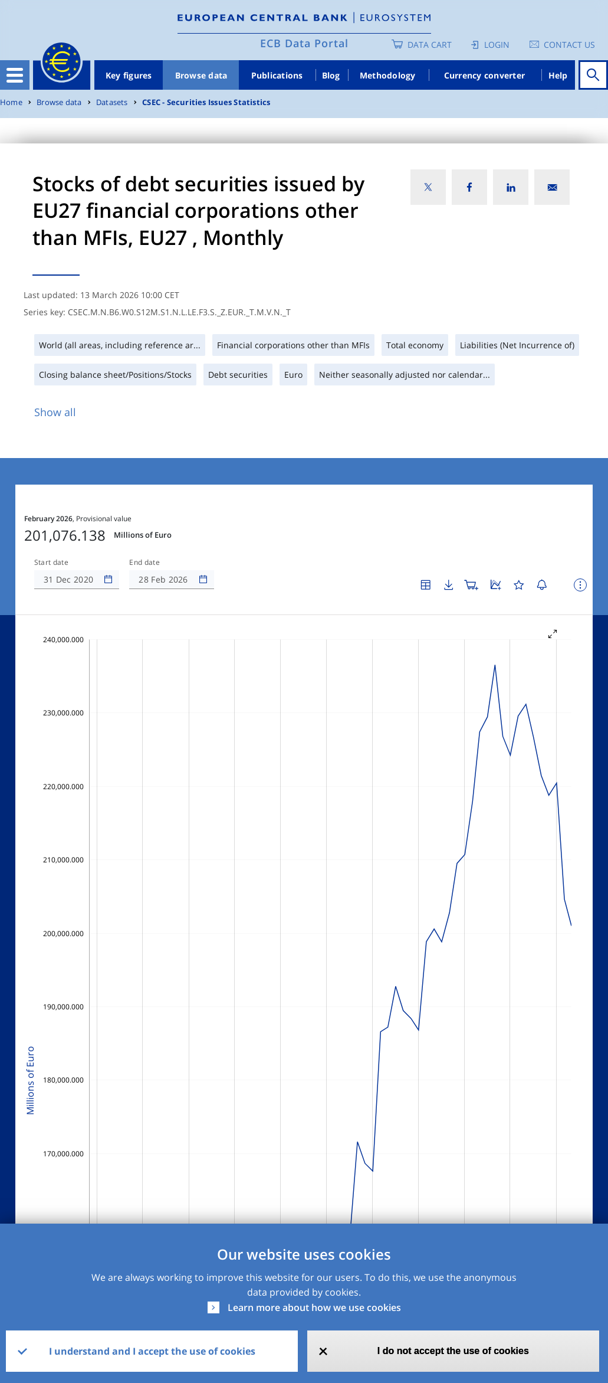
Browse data (201, 75)
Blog (331, 75)
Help (558, 75)
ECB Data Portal (304, 43)
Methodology (388, 75)
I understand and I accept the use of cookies (152, 1351)
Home (11, 102)
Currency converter (484, 75)
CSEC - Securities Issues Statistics (206, 102)
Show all (55, 412)
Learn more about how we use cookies (314, 1307)
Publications (277, 75)
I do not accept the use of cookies (453, 1351)
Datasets (112, 102)
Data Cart (429, 44)
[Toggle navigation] (14, 75)
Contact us (569, 44)
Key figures (129, 75)
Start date (51, 562)
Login (497, 44)
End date (144, 562)
